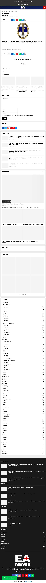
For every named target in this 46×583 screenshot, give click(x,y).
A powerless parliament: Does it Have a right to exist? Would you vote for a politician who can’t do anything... (26, 144)
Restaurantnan (6, 407)
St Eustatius (4, 381)
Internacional (7, 13)
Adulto (4, 446)
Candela (4, 441)
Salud (4, 386)
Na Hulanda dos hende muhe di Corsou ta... (10, 224)
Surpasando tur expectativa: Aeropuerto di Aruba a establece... (12, 242)
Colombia (6, 320)
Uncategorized (5, 453)
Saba (5, 330)
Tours (4, 409)
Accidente (5, 435)
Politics (4, 337)
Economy (6, 307)
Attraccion (5, 411)
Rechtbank (6, 348)
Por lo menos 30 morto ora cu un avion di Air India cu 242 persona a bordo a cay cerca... (24, 516)
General (4, 402)
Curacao (6, 325)
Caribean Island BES (7, 323)
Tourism (4, 314)
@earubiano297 (23, 294)
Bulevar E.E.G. (17, 49)
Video (3, 448)
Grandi (4, 444)
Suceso (3, 434)
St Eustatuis (4, 379)
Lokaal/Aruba (5, 341)
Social (5, 311)
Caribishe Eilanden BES (7, 360)
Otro (4, 432)
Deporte (3, 378)
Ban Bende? (4, 451)
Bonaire (3, 13)
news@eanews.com (25, 571)
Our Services (24, 1)
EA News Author (5, 16)
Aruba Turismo (5, 400)
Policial (4, 388)
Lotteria (4, 397)
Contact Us (30, 1)
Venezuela (6, 318)
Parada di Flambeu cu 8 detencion (14, 523)
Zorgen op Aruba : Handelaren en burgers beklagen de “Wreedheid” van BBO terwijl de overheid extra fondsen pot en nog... (26, 164)
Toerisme (5, 351)
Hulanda (4, 427)
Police (4, 335)
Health (5, 306)
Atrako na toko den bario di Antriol (23, 59)
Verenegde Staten (7, 358)
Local (3, 385)
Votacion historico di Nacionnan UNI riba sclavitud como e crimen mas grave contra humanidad (26, 501)
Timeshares (5, 406)
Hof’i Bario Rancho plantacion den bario (12, 204)
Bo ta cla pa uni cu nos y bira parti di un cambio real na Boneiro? (20, 487)
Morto (3, 442)
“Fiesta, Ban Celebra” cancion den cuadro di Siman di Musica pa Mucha (21, 494)
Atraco (4, 439)
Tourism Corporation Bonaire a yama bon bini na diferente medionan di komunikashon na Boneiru (8, 88)
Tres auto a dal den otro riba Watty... (30, 241)
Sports (4, 313)
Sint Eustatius (7, 332)
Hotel (4, 404)
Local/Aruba (5, 304)
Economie (6, 344)
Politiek (4, 374)
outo (13, 49)
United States (6, 321)
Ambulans (4, 49)
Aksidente (9, 49)
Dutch (3, 339)
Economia (5, 395)
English (3, 302)
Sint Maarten (6, 328)
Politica (4, 390)
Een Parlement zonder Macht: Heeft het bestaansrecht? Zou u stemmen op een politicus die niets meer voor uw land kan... (26, 137)
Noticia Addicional (6, 399)
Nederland (6, 371)
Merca (4, 428)
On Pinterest (5, 254)
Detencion (5, 437)
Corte (4, 393)
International (5, 316)
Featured (3, 376)
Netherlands (6, 334)
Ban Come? (4, 449)
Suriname (5, 430)
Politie (4, 372)
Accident (23, 65)
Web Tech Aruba (28, 581)
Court (5, 309)
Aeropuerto (5, 413)
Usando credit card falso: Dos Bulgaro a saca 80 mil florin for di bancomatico (23, 510)
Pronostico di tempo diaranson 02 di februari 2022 (33, 224)
